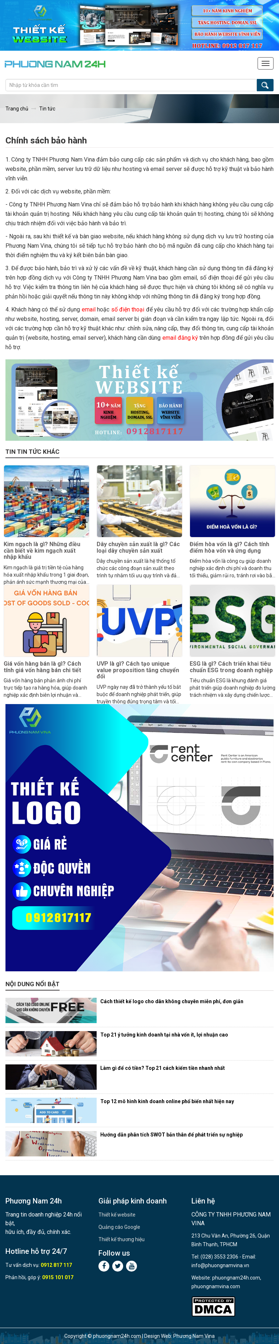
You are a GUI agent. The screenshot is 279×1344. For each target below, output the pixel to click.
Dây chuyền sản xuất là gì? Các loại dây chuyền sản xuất (138, 547)
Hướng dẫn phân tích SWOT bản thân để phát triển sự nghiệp (171, 1135)
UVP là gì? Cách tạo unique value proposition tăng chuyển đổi (138, 670)
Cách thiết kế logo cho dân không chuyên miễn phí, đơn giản (171, 1001)
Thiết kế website (117, 1215)
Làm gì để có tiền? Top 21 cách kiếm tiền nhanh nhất (162, 1068)
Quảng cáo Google (119, 1227)
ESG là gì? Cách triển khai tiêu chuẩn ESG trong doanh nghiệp (231, 667)
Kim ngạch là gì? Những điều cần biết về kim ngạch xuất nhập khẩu (42, 550)
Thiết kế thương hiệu (121, 1239)
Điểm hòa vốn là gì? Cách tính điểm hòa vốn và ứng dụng (229, 547)
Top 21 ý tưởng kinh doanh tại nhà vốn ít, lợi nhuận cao (164, 1035)
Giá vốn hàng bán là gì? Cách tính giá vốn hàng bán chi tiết (42, 667)
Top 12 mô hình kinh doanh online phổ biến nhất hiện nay (167, 1101)
